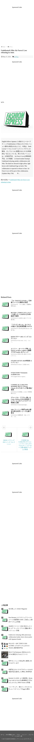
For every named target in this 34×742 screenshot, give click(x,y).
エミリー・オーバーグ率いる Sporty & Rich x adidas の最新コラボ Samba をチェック (21, 350)
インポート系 (18, 736)
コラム (16, 56)
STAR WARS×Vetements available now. (19, 373)
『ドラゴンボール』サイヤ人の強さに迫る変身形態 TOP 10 (21, 325)
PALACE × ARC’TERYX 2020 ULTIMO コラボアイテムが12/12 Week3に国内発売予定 (19, 646)
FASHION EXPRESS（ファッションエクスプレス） (18, 739)
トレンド (24, 734)
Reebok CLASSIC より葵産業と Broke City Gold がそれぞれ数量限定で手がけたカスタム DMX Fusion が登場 (20, 680)
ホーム (2, 734)
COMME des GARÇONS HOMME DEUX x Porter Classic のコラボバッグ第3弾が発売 (21, 387)
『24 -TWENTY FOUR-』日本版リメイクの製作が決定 (21, 301)
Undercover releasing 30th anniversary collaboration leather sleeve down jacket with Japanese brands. (20, 637)
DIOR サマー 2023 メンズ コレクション (21, 337)
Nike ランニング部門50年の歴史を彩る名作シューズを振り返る (21, 411)
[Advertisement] (17, 25)
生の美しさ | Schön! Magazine (18, 609)
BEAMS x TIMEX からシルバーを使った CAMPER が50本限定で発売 (21, 314)
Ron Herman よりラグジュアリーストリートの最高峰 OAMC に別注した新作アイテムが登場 (21, 620)
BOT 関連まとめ (10, 734)
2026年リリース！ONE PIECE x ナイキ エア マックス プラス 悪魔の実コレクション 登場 (20, 628)
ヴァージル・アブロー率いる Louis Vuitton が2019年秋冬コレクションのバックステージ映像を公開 (21, 400)
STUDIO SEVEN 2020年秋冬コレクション (21, 361)
